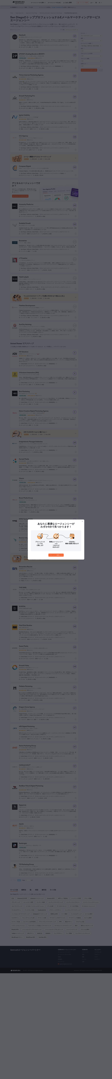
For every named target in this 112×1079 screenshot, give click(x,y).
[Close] (82, 521)
